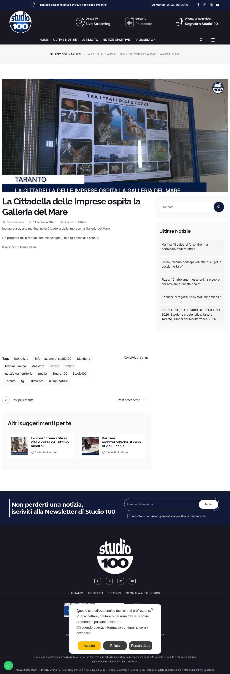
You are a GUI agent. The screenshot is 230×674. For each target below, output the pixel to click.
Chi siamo (75, 593)
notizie (69, 366)
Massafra (37, 366)
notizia (54, 366)
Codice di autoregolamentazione (164, 669)
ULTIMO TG (90, 40)
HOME (44, 40)
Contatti (95, 593)
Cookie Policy (138, 669)
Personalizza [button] (140, 646)
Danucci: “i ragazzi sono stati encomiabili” (191, 297)
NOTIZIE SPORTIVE (116, 40)
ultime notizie (58, 381)
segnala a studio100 (143, 593)
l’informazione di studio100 (53, 359)
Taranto (10, 381)
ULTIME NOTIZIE (65, 40)
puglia (42, 374)
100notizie (21, 359)
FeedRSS (114, 593)
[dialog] (115, 629)
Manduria (83, 359)
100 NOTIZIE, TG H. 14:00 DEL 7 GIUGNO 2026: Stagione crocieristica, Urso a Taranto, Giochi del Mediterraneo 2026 (190, 314)
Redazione (13, 222)
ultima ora (37, 381)
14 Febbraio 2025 (41, 222)
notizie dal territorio (19, 374)
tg (22, 381)
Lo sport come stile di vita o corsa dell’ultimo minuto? (50, 442)
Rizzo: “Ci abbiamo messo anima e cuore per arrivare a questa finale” (190, 282)
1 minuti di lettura (72, 222)
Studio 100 (59, 374)
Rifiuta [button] (115, 646)
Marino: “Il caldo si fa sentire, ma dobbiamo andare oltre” (184, 247)
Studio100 (80, 374)
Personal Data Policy (118, 669)
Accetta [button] (89, 646)
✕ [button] (152, 609)
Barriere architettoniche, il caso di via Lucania (121, 442)
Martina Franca (15, 366)
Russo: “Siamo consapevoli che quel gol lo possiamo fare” (73, 5)
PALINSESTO (144, 40)
